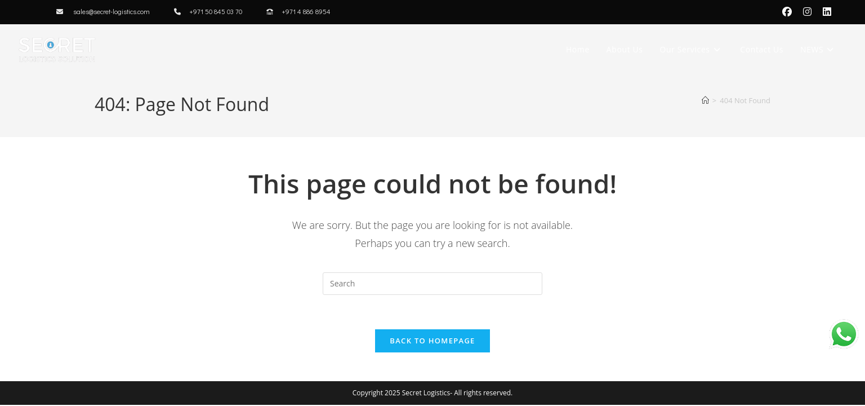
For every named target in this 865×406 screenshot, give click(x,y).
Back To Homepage (432, 341)
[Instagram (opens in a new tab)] (807, 11)
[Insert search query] (432, 283)
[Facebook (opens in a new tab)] (787, 11)
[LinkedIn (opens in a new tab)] (824, 11)
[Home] (705, 100)
